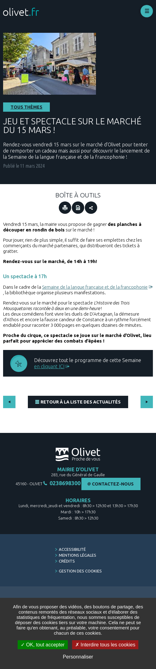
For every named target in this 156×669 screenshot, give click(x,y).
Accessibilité (72, 549)
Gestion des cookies (80, 571)
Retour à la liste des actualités (81, 401)
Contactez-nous (113, 483)
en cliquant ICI (49, 366)
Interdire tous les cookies (105, 644)
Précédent (9, 402)
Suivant (147, 402)
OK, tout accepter (43, 644)
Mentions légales (77, 555)
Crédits (67, 561)
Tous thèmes (26, 107)
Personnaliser (78, 656)
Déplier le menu (147, 11)
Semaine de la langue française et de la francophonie (95, 287)
